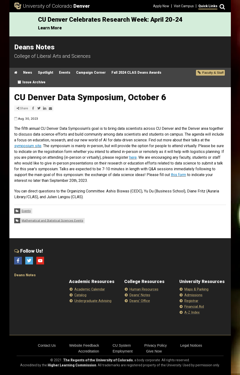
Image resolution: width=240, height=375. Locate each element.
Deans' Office (140, 301)
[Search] (221, 6)
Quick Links (207, 6)
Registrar (191, 301)
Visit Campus (184, 6)
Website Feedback (84, 345)
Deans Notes (25, 275)
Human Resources (144, 289)
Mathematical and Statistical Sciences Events (52, 220)
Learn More (50, 27)
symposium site (27, 146)
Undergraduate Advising (92, 301)
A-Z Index (192, 312)
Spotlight (45, 73)
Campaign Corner (91, 73)
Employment (123, 351)
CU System (122, 345)
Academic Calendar (89, 289)
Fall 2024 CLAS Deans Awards (136, 73)
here (133, 157)
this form (178, 174)
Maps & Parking (196, 289)
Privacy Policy (155, 345)
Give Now (154, 351)
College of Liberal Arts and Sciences (52, 56)
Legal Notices (191, 345)
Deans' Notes (140, 295)
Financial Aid (194, 307)
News (27, 73)
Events (64, 73)
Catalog (80, 295)
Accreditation (88, 351)
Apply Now (161, 6)
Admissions (193, 295)
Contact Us (47, 345)
